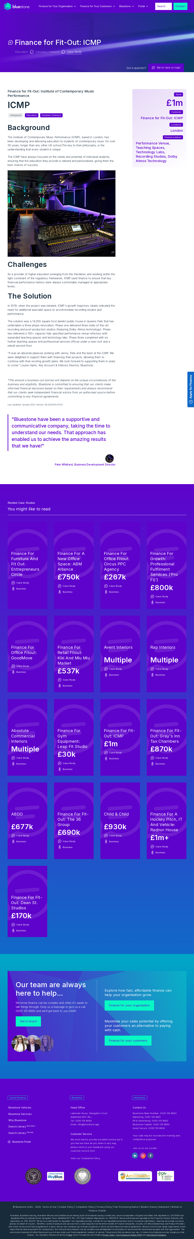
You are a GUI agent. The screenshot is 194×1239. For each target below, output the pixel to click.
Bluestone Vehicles (19, 1107)
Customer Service (81, 1133)
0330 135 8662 (160, 1120)
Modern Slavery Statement (155, 1206)
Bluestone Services (20, 1114)
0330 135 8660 (168, 1113)
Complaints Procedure (156, 1235)
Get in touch (28, 1021)
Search (161, 6)
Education (21, 52)
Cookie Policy (66, 1206)
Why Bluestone (17, 1120)
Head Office (78, 1107)
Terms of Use (49, 1206)
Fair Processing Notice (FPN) (129, 1235)
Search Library (21, 1126)
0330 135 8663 (161, 1124)
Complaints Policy (90, 1158)
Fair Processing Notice (126, 1206)
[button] (58, 6)
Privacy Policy (104, 1206)
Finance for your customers (128, 1040)
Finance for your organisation (129, 1005)
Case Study (74, 51)
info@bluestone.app (88, 1124)
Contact (181, 6)
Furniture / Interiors (47, 52)
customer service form (83, 1150)
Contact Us (139, 1107)
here (70, 1235)
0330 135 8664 (156, 1128)
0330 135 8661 (152, 1117)
